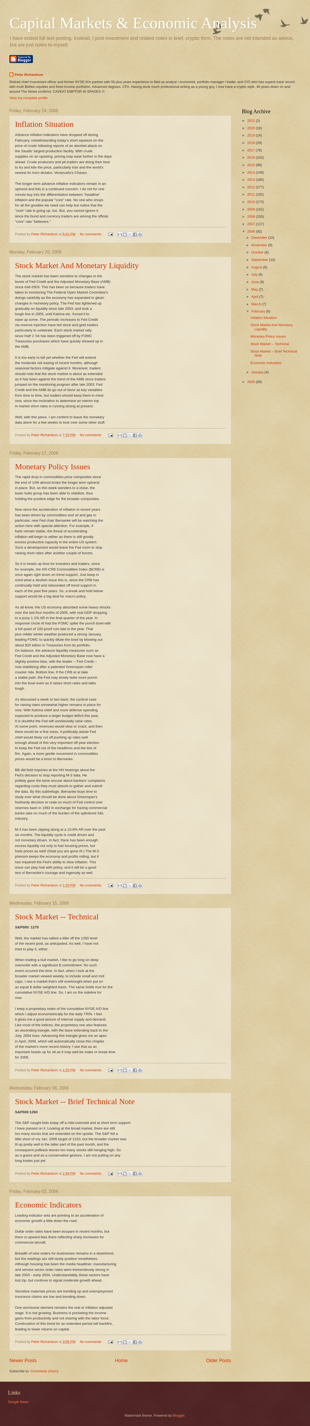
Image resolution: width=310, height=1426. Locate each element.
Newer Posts (23, 1360)
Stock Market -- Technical (57, 916)
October (257, 252)
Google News (18, 1402)
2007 (251, 224)
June (255, 282)
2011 (251, 194)
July (254, 274)
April (255, 297)
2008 (251, 216)
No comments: (91, 234)
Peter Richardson (29, 75)
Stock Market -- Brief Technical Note (75, 1101)
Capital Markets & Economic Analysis (133, 23)
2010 (251, 202)
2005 (251, 382)
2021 (251, 121)
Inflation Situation (44, 124)
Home (121, 1360)
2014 (251, 172)
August (257, 267)
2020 (251, 128)
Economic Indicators (48, 1204)
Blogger (179, 1415)
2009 (251, 209)
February (258, 311)
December (259, 238)
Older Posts (218, 1360)
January (257, 372)
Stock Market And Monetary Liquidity (77, 265)
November (259, 245)
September (260, 260)
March (256, 304)
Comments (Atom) (44, 1371)
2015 (251, 165)
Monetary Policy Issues (52, 466)
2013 (251, 180)
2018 (251, 143)
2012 (251, 187)
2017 (251, 150)
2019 (251, 135)
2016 (251, 157)
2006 (251, 231)
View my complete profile (28, 98)
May (255, 289)
